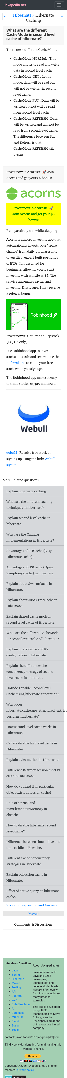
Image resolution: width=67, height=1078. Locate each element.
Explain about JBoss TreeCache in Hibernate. (31, 603)
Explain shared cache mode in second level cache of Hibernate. (30, 619)
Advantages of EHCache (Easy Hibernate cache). (29, 554)
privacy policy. (26, 1070)
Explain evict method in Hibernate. (33, 759)
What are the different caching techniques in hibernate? (29, 504)
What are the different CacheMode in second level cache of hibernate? (32, 636)
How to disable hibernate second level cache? (31, 828)
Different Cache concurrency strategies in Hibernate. (28, 861)
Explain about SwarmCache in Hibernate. (29, 586)
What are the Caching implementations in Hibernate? (30, 537)
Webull (11, 453)
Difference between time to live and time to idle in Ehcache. (33, 845)
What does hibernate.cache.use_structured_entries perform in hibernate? (35, 710)
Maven (33, 913)
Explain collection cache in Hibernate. (26, 877)
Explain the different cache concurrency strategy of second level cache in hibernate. (29, 671)
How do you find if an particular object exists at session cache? (30, 789)
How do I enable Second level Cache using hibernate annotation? (32, 691)
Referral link (15, 363)
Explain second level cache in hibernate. (28, 521)
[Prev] (5, 16)
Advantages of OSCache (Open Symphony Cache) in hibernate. (30, 570)
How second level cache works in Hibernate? (31, 730)
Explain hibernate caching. (26, 491)
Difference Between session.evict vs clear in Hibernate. (33, 773)
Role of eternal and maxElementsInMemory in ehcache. (26, 809)
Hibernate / (24, 15)
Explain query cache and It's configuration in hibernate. (27, 652)
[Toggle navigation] (59, 4)
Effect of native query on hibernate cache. (32, 894)
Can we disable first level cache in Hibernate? (31, 746)
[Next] (61, 16)
